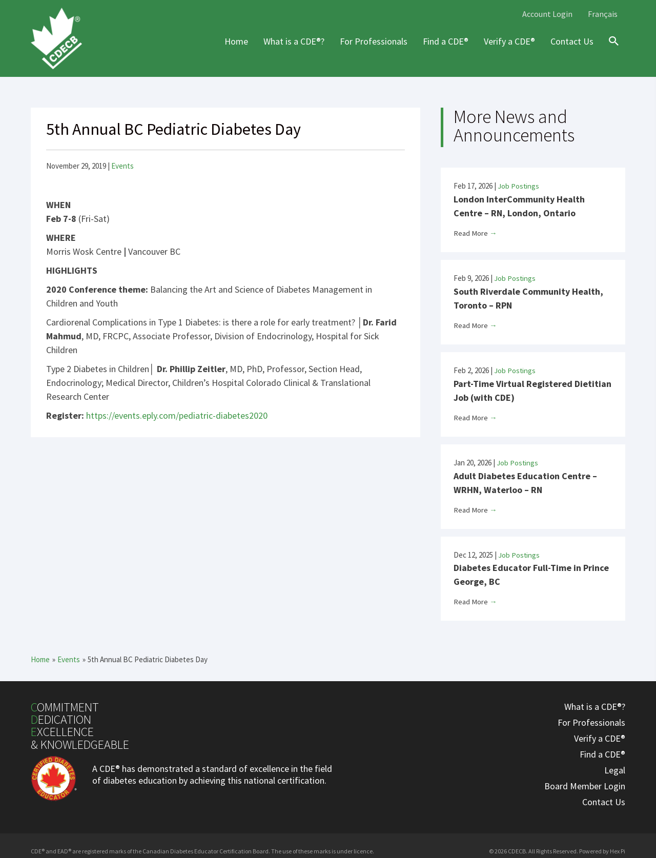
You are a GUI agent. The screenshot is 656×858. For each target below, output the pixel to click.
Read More (475, 232)
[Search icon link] (611, 50)
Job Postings (519, 186)
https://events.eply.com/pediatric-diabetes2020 (177, 415)
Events (122, 166)
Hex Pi (617, 848)
